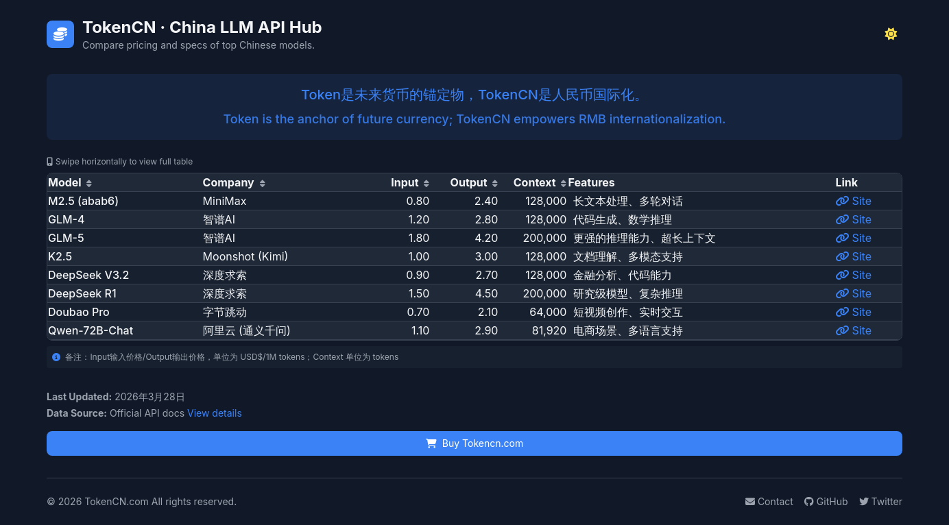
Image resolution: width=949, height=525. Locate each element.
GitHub (826, 501)
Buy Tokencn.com (474, 443)
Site (853, 201)
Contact (769, 501)
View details (214, 413)
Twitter (880, 501)
